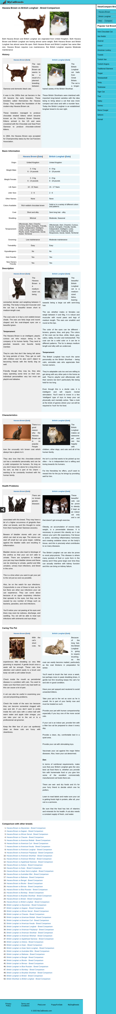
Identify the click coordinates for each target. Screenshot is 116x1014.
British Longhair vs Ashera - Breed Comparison (25, 942)
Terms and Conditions (25, 1005)
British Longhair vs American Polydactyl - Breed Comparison (30, 930)
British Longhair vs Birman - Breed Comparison (25, 963)
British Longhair (58, 60)
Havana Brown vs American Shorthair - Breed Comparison (29, 856)
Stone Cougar (89, 110)
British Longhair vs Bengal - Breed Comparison (25, 957)
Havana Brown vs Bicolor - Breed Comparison (25, 883)
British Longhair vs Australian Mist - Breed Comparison (28, 951)
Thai (86, 96)
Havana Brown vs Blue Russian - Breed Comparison (27, 890)
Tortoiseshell (89, 78)
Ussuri (86, 45)
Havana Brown (19, 60)
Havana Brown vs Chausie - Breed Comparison (25, 837)
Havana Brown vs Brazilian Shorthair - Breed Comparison (29, 896)
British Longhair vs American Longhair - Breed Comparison (30, 926)
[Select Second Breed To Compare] (99, 16)
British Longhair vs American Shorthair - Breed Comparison (30, 933)
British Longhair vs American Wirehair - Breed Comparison (29, 936)
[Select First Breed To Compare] (99, 12)
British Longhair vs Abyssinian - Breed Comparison (26, 905)
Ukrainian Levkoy (91, 50)
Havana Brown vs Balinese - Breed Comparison (25, 877)
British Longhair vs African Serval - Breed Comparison (28, 911)
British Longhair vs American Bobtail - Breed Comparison (29, 917)
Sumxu (87, 106)
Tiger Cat (88, 92)
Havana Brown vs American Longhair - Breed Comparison (29, 850)
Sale (28, 60)
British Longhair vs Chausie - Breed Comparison (25, 914)
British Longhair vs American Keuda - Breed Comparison (29, 923)
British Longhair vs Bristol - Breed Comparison (25, 976)
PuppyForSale (56, 1005)
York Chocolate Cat (91, 32)
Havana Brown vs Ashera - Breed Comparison (25, 865)
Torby (86, 82)
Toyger (87, 73)
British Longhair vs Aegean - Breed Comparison (25, 908)
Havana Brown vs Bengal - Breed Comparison (25, 880)
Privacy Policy (8, 1005)
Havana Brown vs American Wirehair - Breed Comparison (29, 859)
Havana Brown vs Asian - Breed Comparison (24, 868)
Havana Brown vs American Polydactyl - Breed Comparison (30, 853)
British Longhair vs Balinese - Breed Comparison (26, 954)
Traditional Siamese (92, 69)
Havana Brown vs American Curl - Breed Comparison (27, 843)
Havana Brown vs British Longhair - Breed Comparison (28, 902)
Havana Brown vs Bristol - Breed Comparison (24, 899)
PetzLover (42, 1005)
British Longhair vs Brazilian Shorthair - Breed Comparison (29, 973)
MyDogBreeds (73, 1005)
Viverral (87, 41)
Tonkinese (88, 87)
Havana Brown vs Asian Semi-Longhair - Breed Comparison (30, 871)
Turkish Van (89, 59)
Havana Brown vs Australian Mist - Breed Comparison (28, 874)
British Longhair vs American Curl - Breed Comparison (28, 920)
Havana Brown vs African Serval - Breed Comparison (27, 834)
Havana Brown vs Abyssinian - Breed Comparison (26, 828)
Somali (87, 119)
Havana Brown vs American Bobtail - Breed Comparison (29, 840)
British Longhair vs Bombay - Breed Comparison (25, 970)
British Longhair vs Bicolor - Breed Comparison (25, 960)
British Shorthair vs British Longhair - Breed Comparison (29, 979)
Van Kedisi (88, 36)
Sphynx (87, 115)
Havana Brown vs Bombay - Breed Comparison (25, 893)
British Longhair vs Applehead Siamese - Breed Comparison (30, 939)
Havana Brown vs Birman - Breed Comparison (25, 886)
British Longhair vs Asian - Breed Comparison (24, 945)
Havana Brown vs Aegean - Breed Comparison (25, 831)
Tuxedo (87, 55)
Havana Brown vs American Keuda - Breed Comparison (28, 846)
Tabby (86, 101)
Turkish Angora (90, 64)
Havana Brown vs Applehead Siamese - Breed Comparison (30, 862)
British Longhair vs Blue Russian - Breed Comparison (27, 967)
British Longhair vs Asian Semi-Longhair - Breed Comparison (30, 948)
